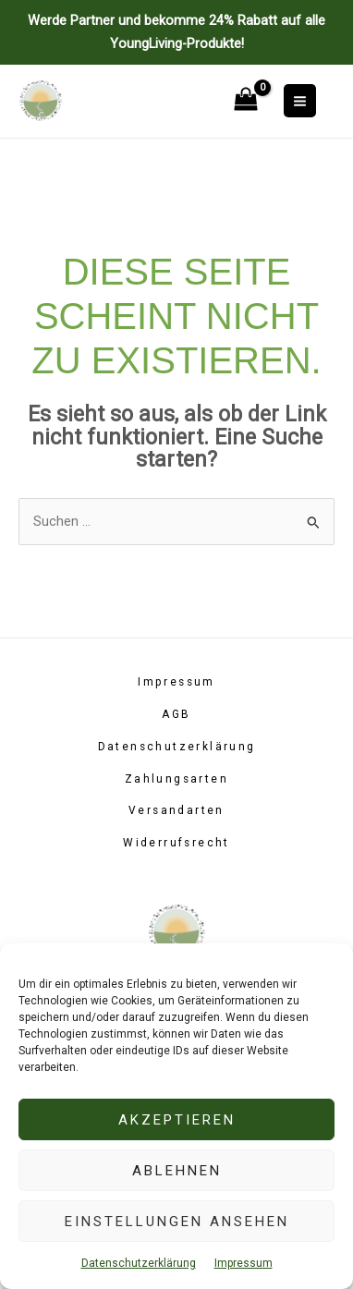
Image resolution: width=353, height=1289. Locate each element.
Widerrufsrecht (176, 842)
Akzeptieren (177, 1120)
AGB (176, 714)
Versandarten (176, 810)
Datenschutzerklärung (138, 1263)
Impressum (243, 1263)
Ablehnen (177, 1170)
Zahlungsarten (176, 778)
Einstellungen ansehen (177, 1221)
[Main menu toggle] (300, 100)
